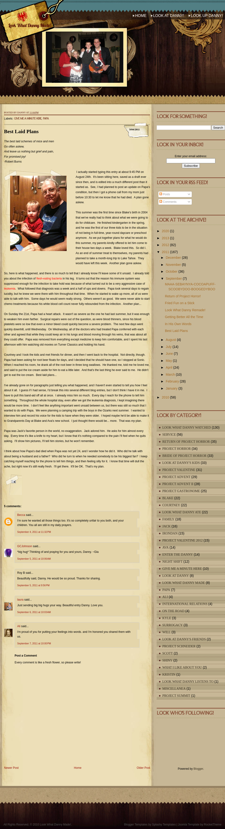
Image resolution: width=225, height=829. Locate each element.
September (174, 278)
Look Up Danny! (207, 16)
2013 (165, 238)
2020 (165, 231)
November (173, 265)
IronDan (170, 533)
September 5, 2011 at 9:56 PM (33, 585)
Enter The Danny (177, 554)
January (171, 388)
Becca (21, 515)
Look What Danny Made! (29, 25)
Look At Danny (175, 576)
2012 (165, 245)
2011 (165, 252)
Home (140, 16)
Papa (46, 118)
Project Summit (176, 695)
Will (166, 632)
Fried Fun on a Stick (179, 303)
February (172, 381)
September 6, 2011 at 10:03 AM (34, 612)
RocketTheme (212, 824)
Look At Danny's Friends (184, 639)
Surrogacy (172, 625)
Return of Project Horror (186, 441)
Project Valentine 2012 (182, 540)
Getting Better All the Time (184, 317)
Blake (167, 498)
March (170, 374)
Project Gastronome (181, 491)
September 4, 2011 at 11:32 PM (34, 532)
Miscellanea (174, 688)
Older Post (143, 767)
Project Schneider (179, 646)
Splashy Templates (164, 824)
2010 (165, 397)
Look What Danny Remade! (185, 310)
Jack (166, 526)
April (169, 367)
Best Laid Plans (21, 131)
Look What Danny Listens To (187, 681)
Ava (165, 547)
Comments (167, 201)
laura (20, 599)
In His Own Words (178, 324)
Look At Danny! (168, 16)
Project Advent (176, 477)
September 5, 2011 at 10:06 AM (34, 559)
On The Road (173, 611)
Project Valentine (178, 470)
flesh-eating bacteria (49, 278)
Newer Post (11, 767)
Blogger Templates (135, 824)
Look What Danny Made (183, 583)
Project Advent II (177, 484)
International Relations (184, 604)
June (169, 353)
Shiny (167, 660)
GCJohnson (24, 546)
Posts (164, 194)
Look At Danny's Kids (181, 463)
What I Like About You (182, 667)
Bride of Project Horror (184, 456)
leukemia (9, 288)
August (171, 340)
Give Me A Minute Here (27, 118)
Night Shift (172, 561)
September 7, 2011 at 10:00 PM (34, 643)
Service (169, 434)
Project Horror (176, 448)
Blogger (198, 768)
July (169, 347)
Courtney (171, 505)
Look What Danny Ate (181, 512)
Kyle (166, 618)
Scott (167, 653)
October (171, 271)
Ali (18, 626)
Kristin (168, 674)
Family (168, 519)
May (169, 361)
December (173, 257)
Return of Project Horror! (183, 296)
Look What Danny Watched (186, 427)
